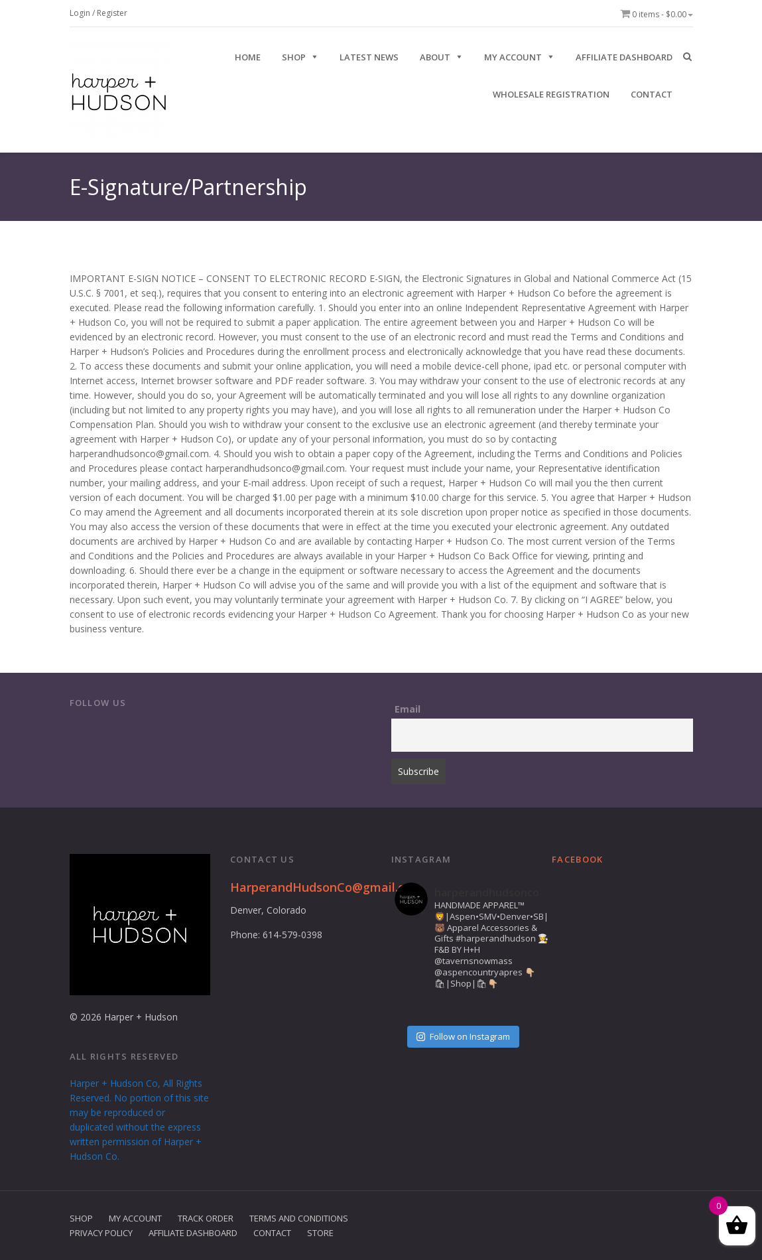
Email (407, 709)
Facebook (577, 859)
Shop (81, 1218)
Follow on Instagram (463, 1036)
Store (320, 1233)
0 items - (656, 14)
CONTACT (651, 94)
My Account (513, 57)
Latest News (369, 57)
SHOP (294, 57)
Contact (272, 1233)
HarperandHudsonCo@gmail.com (326, 887)
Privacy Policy (101, 1233)
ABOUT (435, 57)
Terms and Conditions (298, 1218)
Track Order (205, 1218)
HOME (248, 57)
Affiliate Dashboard (624, 57)
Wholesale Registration (551, 94)
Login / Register (98, 13)
